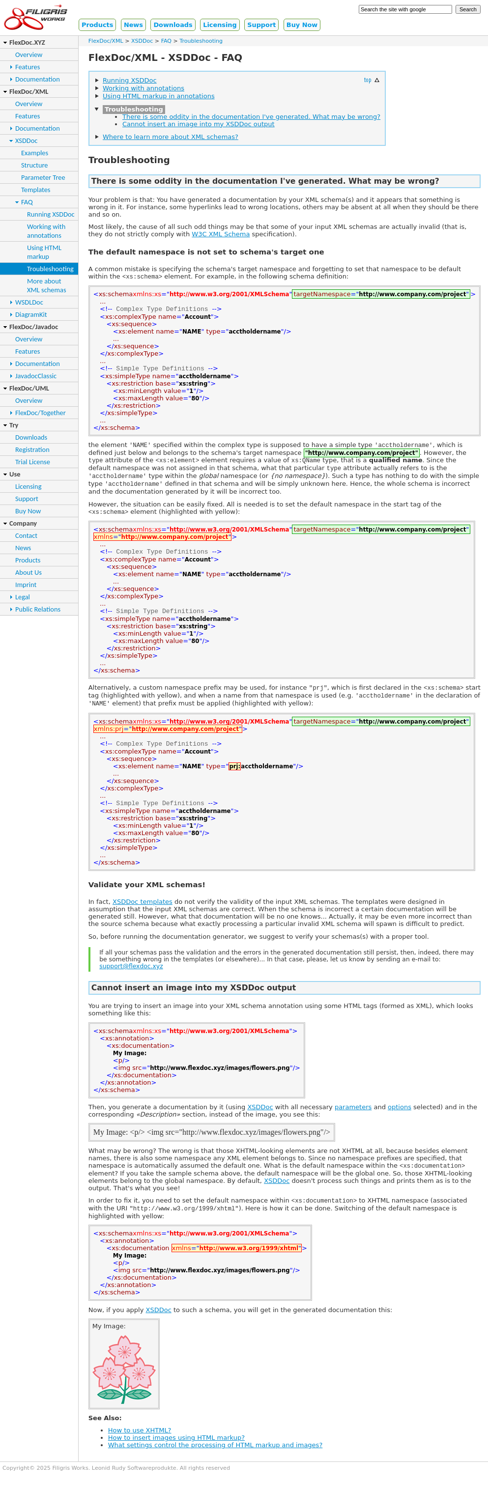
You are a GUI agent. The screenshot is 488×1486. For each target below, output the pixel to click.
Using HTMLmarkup (44, 252)
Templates (35, 189)
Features (27, 66)
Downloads (172, 24)
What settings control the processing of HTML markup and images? (215, 1457)
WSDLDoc (29, 302)
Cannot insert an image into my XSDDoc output (198, 124)
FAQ (27, 201)
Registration (32, 449)
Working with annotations (143, 88)
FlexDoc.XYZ (27, 42)
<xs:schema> (142, 277)
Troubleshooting (50, 268)
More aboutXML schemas (46, 285)
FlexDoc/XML (28, 91)
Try (13, 425)
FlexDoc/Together (40, 412)
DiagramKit (31, 314)
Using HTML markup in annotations (159, 96)
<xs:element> (177, 463)
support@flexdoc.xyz (131, 977)
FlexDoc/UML (29, 388)
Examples (34, 152)
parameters (353, 1118)
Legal (22, 596)
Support (261, 24)
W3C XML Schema (221, 234)
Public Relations (37, 609)
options (399, 1118)
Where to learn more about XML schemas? (170, 136)
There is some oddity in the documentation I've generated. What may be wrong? (251, 116)
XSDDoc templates (142, 912)
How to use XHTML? (140, 1442)
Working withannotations (46, 231)
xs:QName (305, 463)
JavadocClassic (36, 375)
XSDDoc (26, 140)
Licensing (220, 24)
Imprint (25, 584)
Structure (34, 165)
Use (14, 474)
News (133, 24)
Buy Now (302, 24)
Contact (26, 535)
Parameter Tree (43, 177)
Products (97, 24)
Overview (28, 54)
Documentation (37, 79)
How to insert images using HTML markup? (176, 1450)
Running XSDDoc (51, 214)
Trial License (32, 461)
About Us (28, 572)
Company (23, 523)
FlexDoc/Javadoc (33, 326)
